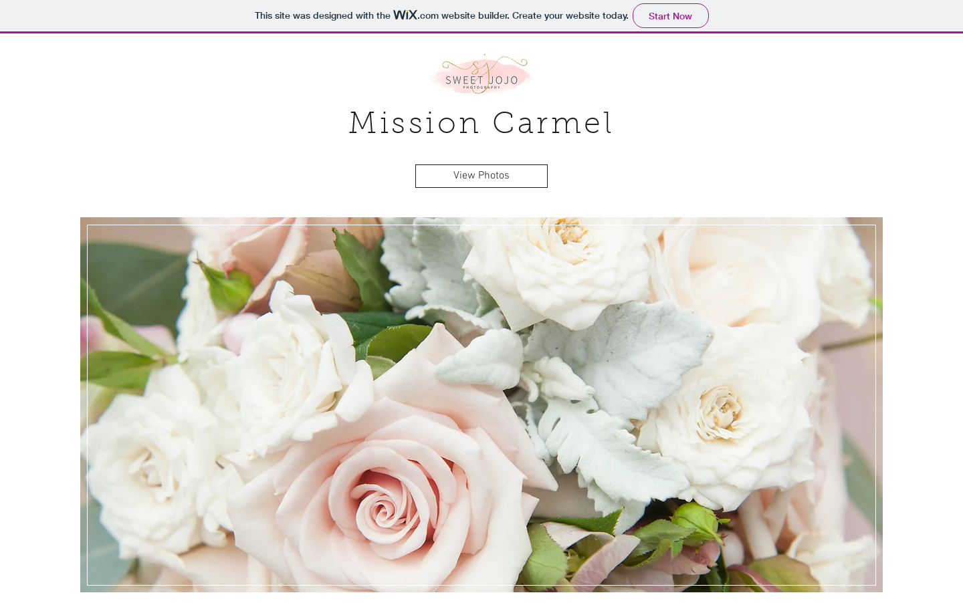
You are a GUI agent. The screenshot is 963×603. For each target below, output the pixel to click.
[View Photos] (481, 176)
